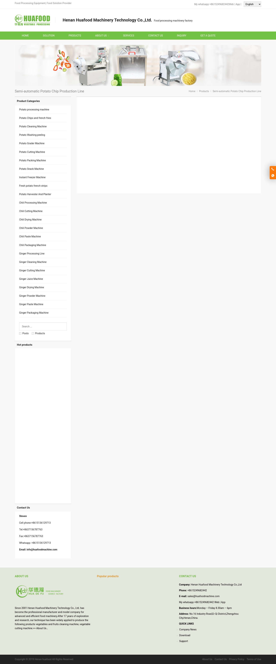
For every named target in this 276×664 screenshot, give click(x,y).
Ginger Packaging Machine (33, 312)
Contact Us (221, 659)
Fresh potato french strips (33, 185)
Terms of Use (254, 659)
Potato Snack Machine (31, 168)
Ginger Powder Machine (32, 295)
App (238, 4)
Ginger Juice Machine (31, 279)
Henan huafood (43, 659)
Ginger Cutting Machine (32, 270)
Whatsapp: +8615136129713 (35, 542)
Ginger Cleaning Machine (32, 262)
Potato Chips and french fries (35, 118)
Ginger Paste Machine (31, 304)
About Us (41, 628)
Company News (187, 629)
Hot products (24, 344)
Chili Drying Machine (30, 219)
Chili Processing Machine (33, 202)
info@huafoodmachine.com (42, 549)
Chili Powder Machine (31, 228)
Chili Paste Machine (30, 236)
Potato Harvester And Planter (35, 194)
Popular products (108, 576)
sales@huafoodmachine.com (203, 596)
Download (184, 635)
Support (183, 641)
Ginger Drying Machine (31, 287)
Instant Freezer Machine (32, 177)
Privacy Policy (236, 659)
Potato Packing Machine (32, 160)
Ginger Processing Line (31, 253)
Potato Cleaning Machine (33, 126)
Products (38, 333)
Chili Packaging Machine (32, 245)
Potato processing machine (34, 109)
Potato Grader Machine (31, 143)
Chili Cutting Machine (30, 211)
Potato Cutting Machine (32, 152)
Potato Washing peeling (32, 134)
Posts (24, 333)
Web (231, 4)
